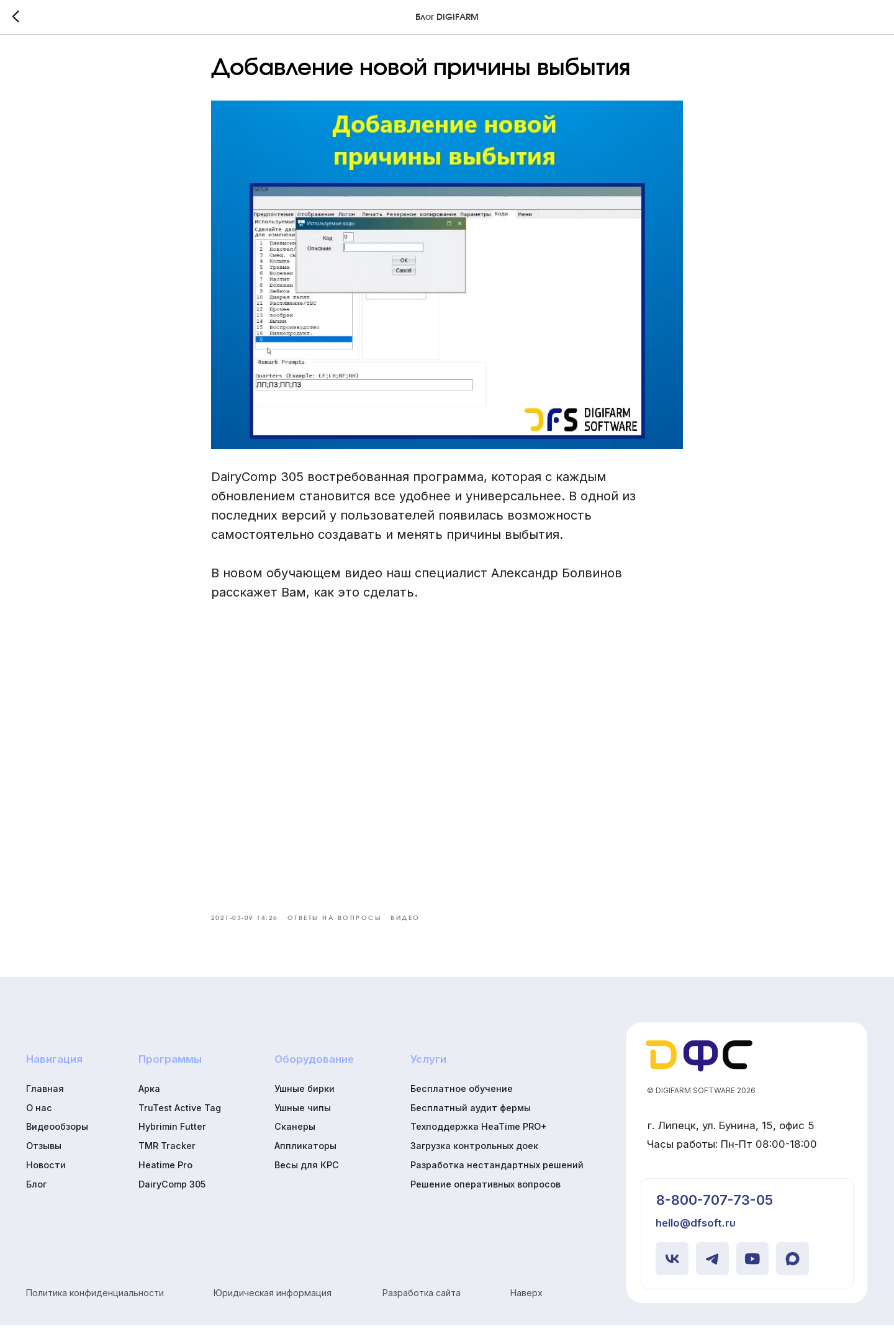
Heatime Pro (165, 1173)
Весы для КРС (306, 1173)
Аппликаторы (305, 1154)
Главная (45, 1097)
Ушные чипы (302, 1116)
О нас (39, 1116)
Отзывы (43, 1154)
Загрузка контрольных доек (474, 1154)
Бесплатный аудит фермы (470, 1116)
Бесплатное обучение (461, 1097)
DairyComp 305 (171, 1193)
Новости (46, 1173)
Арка (149, 1097)
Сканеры (294, 1135)
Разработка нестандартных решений (497, 1173)
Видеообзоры (57, 1135)
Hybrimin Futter (172, 1135)
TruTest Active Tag (179, 1116)
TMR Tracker (167, 1154)
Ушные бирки (304, 1097)
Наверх (526, 1301)
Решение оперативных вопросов (485, 1193)
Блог (36, 1193)
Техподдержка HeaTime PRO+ (478, 1135)
